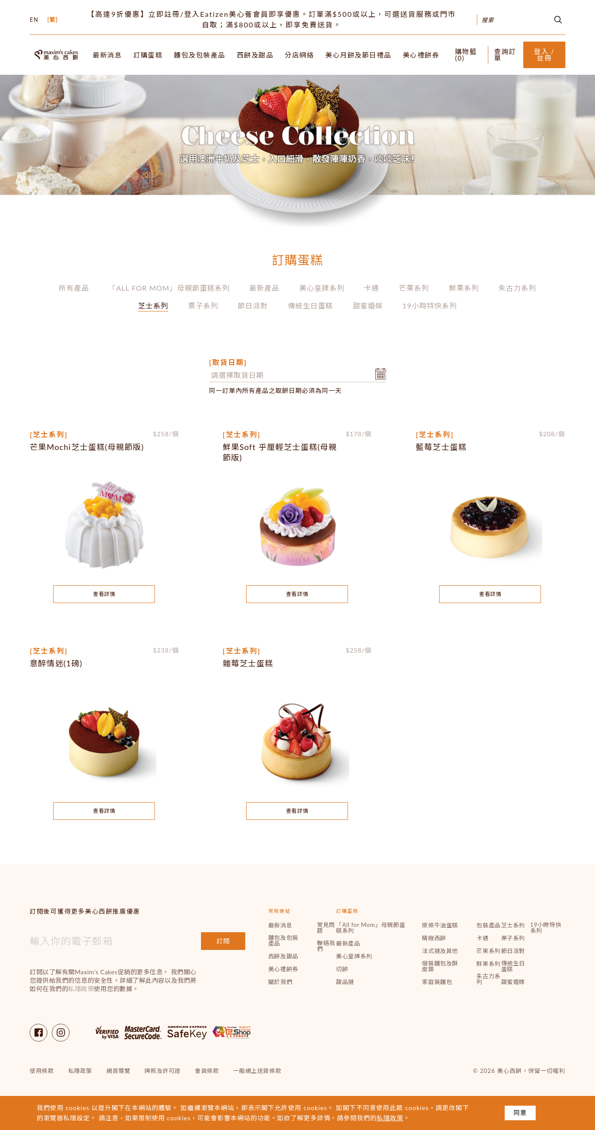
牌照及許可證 (162, 1071)
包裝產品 (488, 925)
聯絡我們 (326, 946)
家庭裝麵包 (437, 982)
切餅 (342, 969)
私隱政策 (81, 988)
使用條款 (42, 1071)
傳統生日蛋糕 (310, 305)
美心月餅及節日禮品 (358, 55)
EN (34, 20)
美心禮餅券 (421, 55)
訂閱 (223, 941)
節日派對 (253, 305)
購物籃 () (466, 54)
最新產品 (264, 288)
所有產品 (74, 288)
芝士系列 (153, 305)
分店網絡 (299, 55)
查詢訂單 (505, 54)
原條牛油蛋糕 (440, 925)
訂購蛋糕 (147, 55)
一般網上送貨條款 (257, 1071)
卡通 (371, 288)
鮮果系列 (464, 288)
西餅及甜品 (255, 55)
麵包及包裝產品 (199, 55)
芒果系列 (414, 288)
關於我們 (280, 982)
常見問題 (326, 928)
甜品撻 (345, 982)
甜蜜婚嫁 (368, 305)
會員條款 (207, 1071)
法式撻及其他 (440, 951)
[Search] (510, 19)
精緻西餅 (434, 938)
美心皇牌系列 (321, 288)
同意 (520, 1112)
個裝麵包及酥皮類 (440, 966)
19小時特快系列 (429, 305)
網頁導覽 (118, 1071)
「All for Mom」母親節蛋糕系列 (168, 288)
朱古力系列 (517, 288)
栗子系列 (203, 305)
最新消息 (107, 55)
